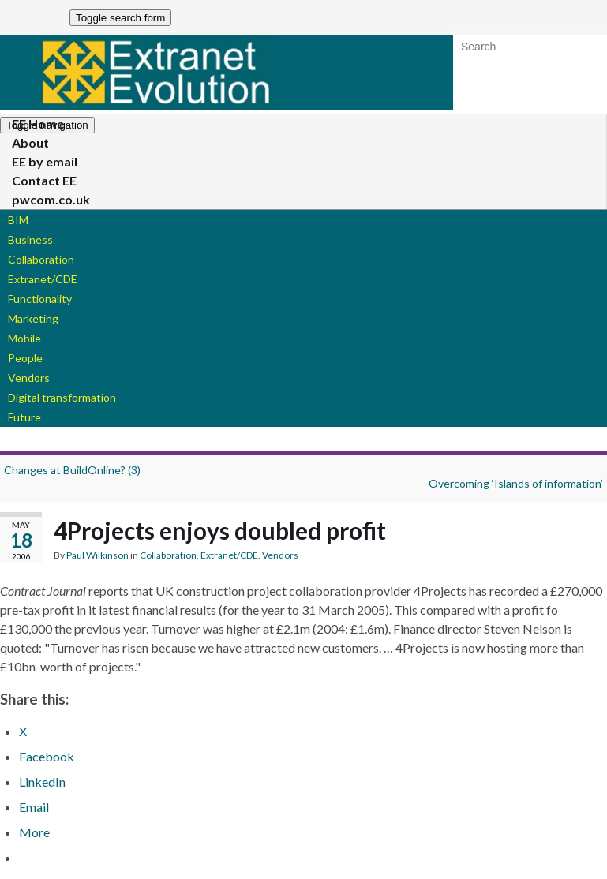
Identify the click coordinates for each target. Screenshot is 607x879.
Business (30, 239)
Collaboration (41, 259)
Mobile (24, 338)
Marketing (33, 318)
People (25, 358)
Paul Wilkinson (97, 555)
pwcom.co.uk (51, 199)
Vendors (29, 377)
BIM (18, 219)
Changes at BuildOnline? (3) (72, 470)
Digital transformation (62, 397)
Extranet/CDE (42, 279)
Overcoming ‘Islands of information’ (516, 483)
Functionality (40, 298)
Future (24, 417)
